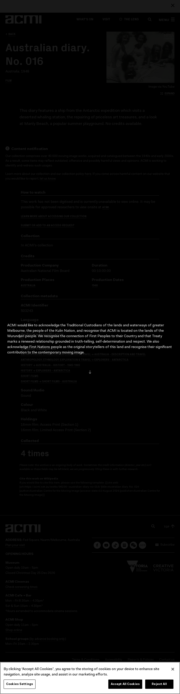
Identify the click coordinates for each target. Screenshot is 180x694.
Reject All (159, 686)
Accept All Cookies (125, 686)
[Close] (173, 672)
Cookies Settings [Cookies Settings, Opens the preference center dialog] (19, 686)
